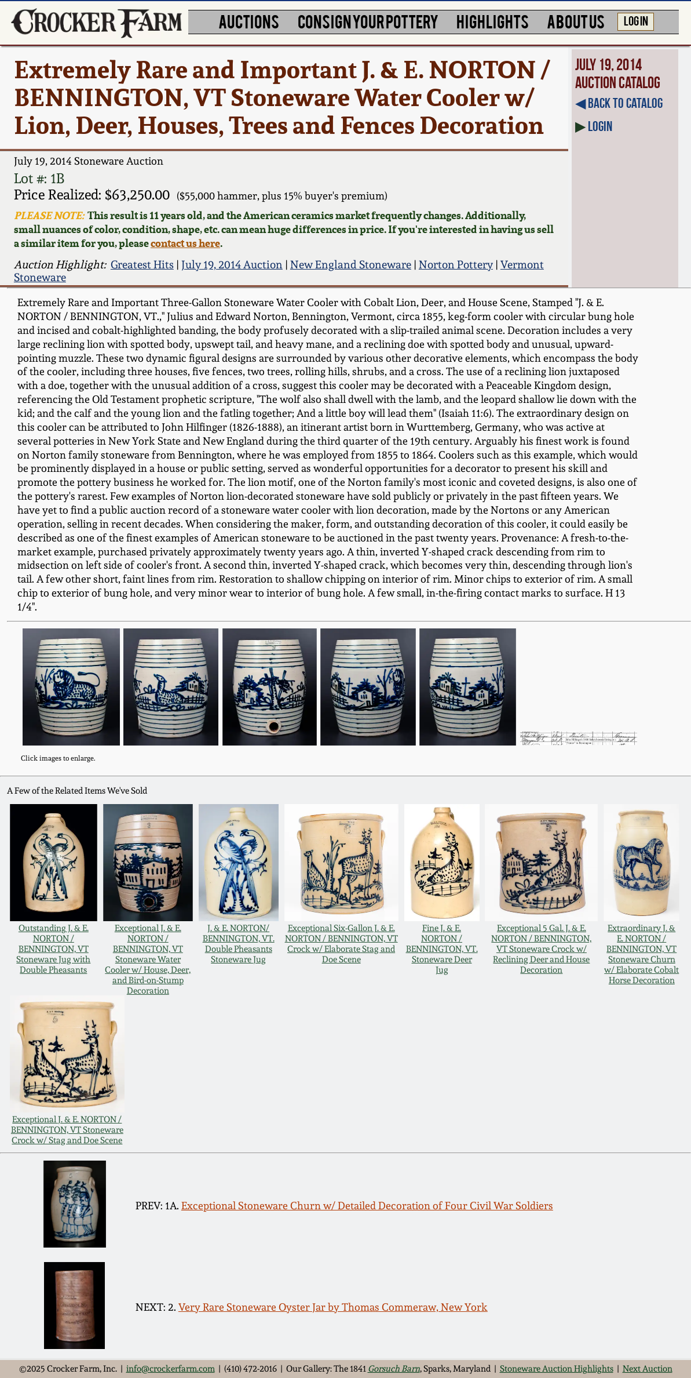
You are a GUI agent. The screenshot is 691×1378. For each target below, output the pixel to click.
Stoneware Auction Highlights (556, 1369)
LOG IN (636, 20)
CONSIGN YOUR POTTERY (368, 20)
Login (600, 126)
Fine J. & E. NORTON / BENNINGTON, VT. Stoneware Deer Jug (442, 949)
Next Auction (647, 1369)
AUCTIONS (248, 20)
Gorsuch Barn (394, 1369)
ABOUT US (576, 20)
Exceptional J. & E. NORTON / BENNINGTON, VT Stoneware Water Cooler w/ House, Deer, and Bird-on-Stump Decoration (148, 959)
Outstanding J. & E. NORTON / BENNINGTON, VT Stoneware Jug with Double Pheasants (53, 949)
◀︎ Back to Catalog (619, 103)
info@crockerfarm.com (170, 1369)
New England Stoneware (350, 264)
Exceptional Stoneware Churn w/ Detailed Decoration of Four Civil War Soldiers (367, 1205)
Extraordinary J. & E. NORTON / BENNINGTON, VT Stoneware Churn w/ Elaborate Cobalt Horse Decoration (641, 954)
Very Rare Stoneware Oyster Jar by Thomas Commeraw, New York (333, 1307)
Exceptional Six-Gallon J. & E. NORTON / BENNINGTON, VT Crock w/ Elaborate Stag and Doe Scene (341, 944)
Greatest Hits (142, 264)
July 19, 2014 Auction (232, 264)
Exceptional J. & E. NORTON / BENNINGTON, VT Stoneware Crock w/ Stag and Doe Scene (67, 1130)
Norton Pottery (456, 264)
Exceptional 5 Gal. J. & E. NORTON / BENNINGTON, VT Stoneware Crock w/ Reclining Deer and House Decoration (541, 949)
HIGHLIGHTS (492, 20)
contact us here (185, 243)
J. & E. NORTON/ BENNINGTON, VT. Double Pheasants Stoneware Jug (239, 944)
